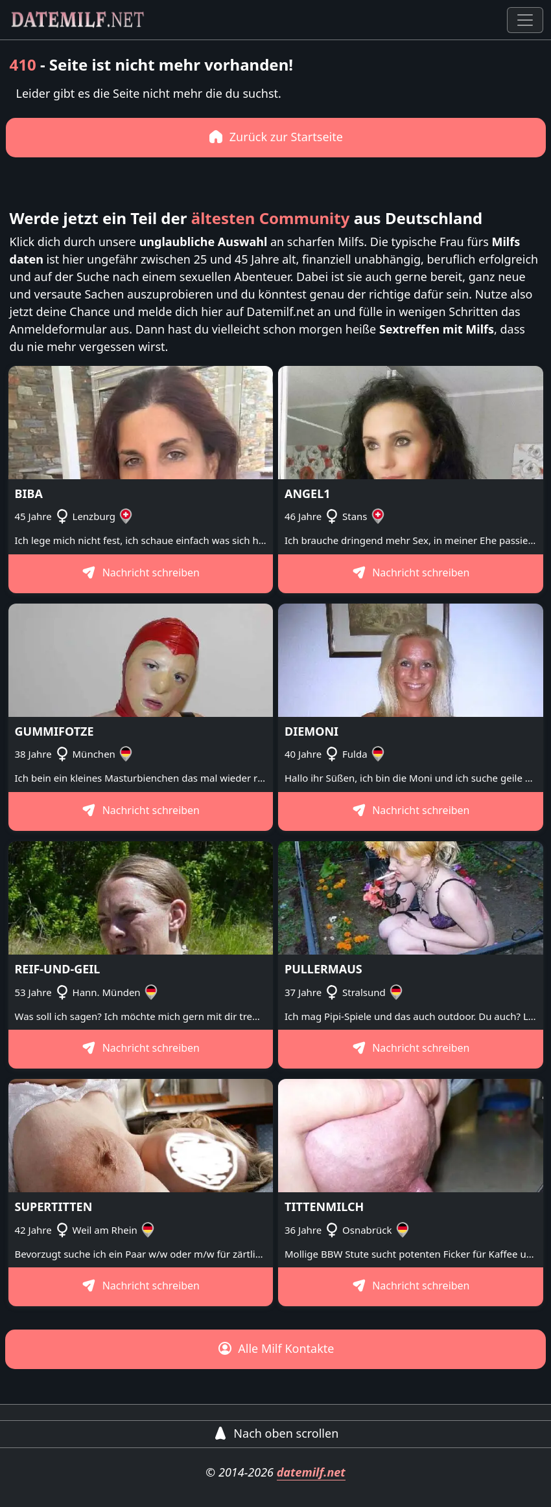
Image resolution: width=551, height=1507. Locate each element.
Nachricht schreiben (140, 572)
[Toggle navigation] (525, 20)
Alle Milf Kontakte (275, 1348)
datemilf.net (311, 1472)
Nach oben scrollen (276, 1433)
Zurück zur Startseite (275, 136)
